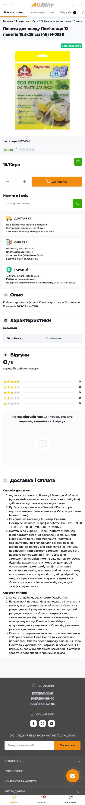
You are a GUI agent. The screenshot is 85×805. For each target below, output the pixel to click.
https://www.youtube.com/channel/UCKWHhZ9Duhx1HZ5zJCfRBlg (51, 723)
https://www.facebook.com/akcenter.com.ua (33, 723)
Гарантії (21, 269)
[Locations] (74, 4)
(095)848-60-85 (42, 704)
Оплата (21, 242)
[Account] (81, 4)
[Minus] (7, 181)
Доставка (23, 218)
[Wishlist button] (78, 162)
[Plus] (24, 181)
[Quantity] (16, 181)
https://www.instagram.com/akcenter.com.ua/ (42, 723)
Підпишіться (67, 745)
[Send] (77, 203)
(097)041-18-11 (42, 693)
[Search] (12, 4)
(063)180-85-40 (42, 698)
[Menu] (5, 4)
